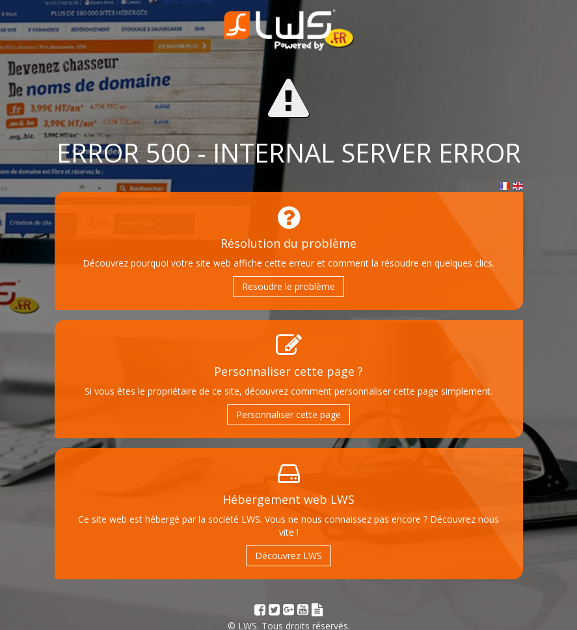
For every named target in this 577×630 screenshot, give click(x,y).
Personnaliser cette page (288, 414)
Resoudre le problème (288, 286)
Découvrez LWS (288, 555)
